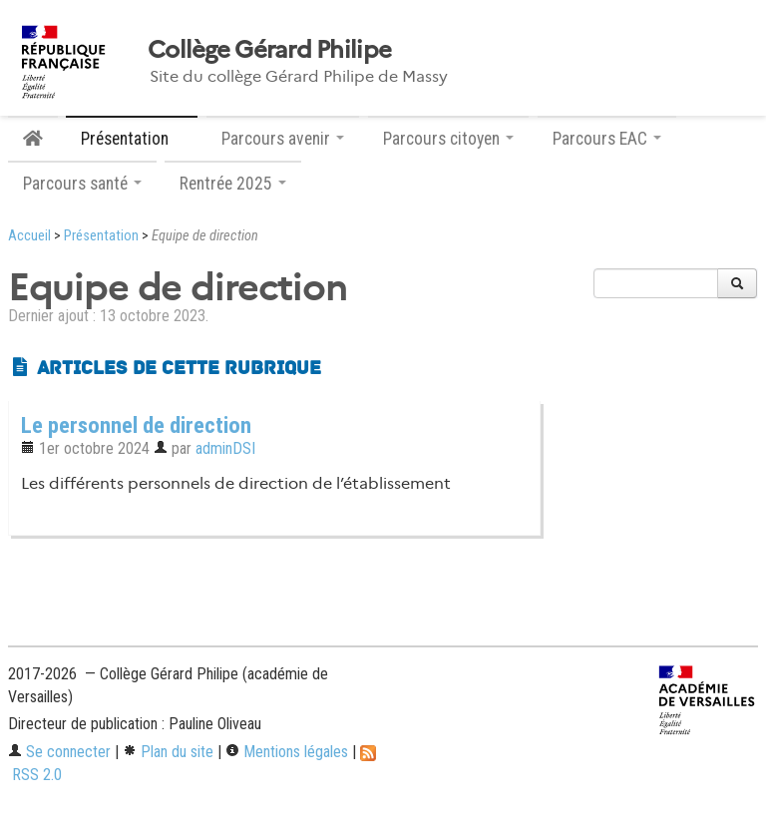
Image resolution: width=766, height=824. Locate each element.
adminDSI (225, 448)
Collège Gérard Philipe (269, 50)
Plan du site (168, 751)
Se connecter (59, 751)
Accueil (29, 235)
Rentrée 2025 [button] (233, 184)
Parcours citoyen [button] (448, 139)
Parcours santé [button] (82, 184)
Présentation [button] (132, 139)
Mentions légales (286, 751)
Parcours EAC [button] (607, 139)
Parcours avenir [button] (282, 139)
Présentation (101, 235)
